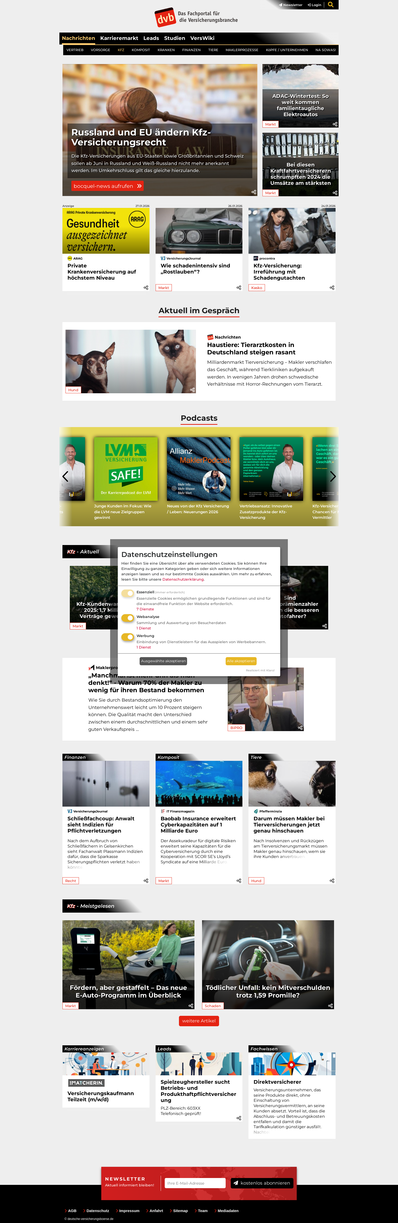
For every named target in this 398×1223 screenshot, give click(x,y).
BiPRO (236, 728)
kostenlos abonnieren (262, 1183)
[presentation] (65, 476)
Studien (174, 38)
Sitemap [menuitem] (179, 1211)
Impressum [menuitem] (128, 1211)
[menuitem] (288, 5)
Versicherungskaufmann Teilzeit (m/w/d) (101, 1096)
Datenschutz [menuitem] (96, 1211)
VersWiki (202, 38)
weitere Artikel (199, 1021)
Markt (270, 124)
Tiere (256, 757)
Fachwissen (264, 1048)
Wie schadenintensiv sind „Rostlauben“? (195, 269)
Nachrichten (78, 38)
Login (314, 5)
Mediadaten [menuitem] (226, 1211)
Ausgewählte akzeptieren (163, 661)
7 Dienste (145, 609)
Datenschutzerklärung (183, 579)
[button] (254, 192)
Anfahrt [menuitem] (154, 1211)
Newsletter (290, 5)
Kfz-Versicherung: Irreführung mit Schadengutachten (279, 272)
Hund (73, 390)
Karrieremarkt (119, 38)
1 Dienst (144, 628)
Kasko (256, 287)
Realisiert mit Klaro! (260, 670)
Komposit (168, 757)
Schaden (213, 1006)
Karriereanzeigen (84, 1048)
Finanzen (75, 757)
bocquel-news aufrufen (108, 186)
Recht (70, 881)
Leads (151, 38)
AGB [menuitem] (70, 1211)
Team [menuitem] (201, 1211)
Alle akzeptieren (241, 661)
